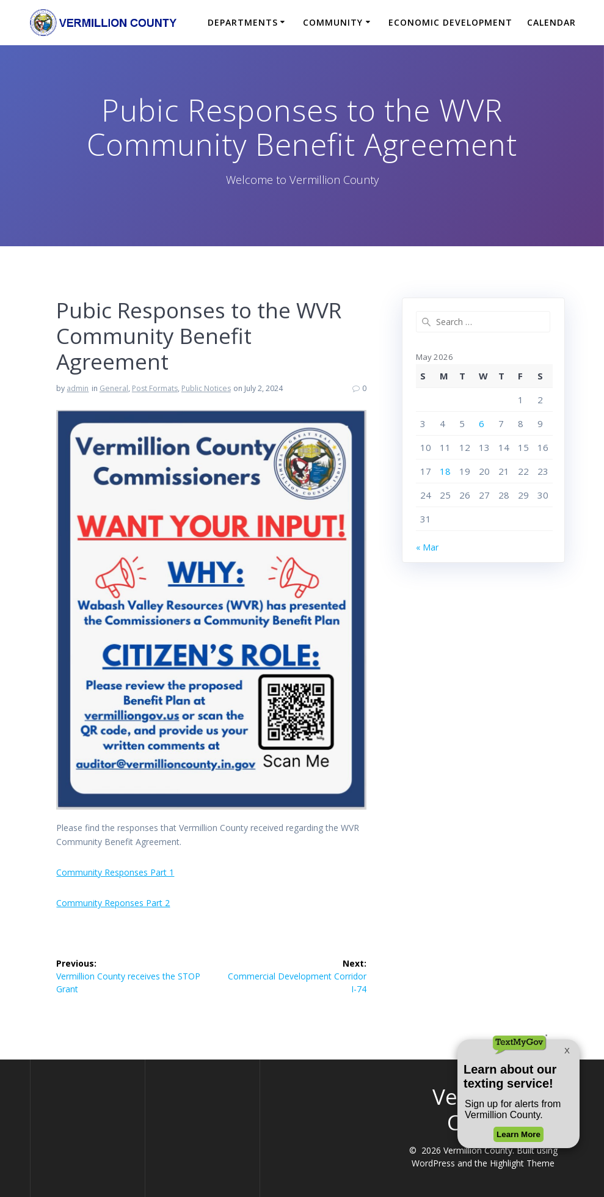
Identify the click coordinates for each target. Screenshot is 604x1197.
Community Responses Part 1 (115, 872)
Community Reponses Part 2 (113, 903)
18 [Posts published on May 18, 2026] (445, 471)
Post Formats (155, 388)
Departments (243, 22)
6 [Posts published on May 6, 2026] (481, 423)
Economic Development (450, 22)
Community (333, 22)
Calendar (551, 22)
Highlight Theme (522, 1163)
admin (78, 388)
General (114, 388)
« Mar (427, 547)
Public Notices (206, 388)
